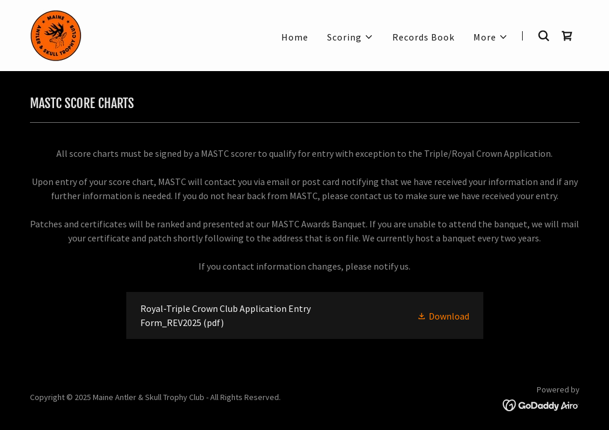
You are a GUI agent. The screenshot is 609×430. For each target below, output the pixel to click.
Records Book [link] (423, 37)
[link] (56, 34)
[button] (350, 37)
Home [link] (294, 37)
